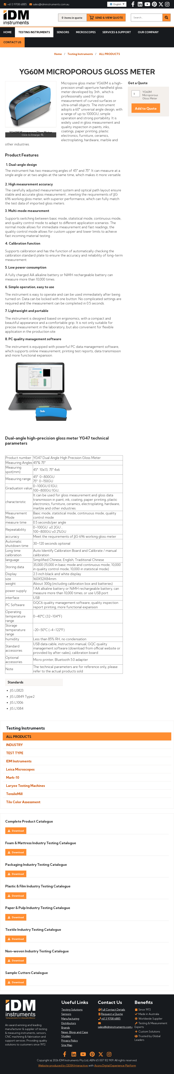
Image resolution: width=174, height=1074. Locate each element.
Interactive (81, 1065)
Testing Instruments (34, 32)
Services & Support (116, 32)
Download (18, 830)
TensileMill (14, 794)
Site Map (66, 1045)
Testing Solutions (72, 1009)
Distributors (68, 1023)
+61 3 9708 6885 (15, 4)
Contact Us (12, 42)
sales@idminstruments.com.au (49, 4)
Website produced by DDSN (56, 1065)
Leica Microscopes (20, 769)
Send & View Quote (109, 17)
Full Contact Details (111, 1009)
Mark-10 (12, 777)
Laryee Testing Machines (25, 786)
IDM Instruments (18, 761)
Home (7, 32)
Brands (65, 1027)
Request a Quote (110, 1014)
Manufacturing (70, 1018)
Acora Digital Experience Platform (115, 1065)
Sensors (63, 32)
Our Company (148, 32)
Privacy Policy (69, 1040)
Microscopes (86, 32)
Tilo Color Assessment (23, 802)
